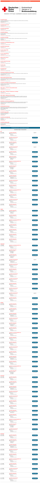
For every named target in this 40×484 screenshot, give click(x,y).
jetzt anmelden (35, 137)
